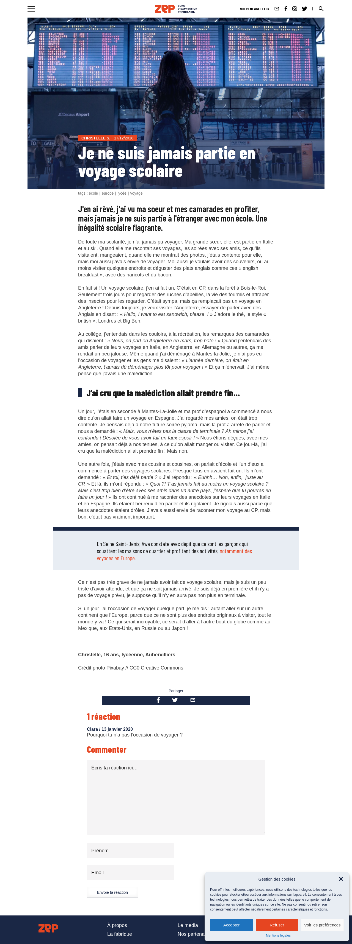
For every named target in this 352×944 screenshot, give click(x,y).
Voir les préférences (322, 925)
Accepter (231, 925)
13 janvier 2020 (117, 729)
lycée (122, 193)
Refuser (277, 925)
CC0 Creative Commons (156, 668)
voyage (136, 193)
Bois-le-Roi (253, 288)
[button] (341, 879)
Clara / (94, 729)
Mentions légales (278, 935)
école (93, 193)
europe (108, 193)
